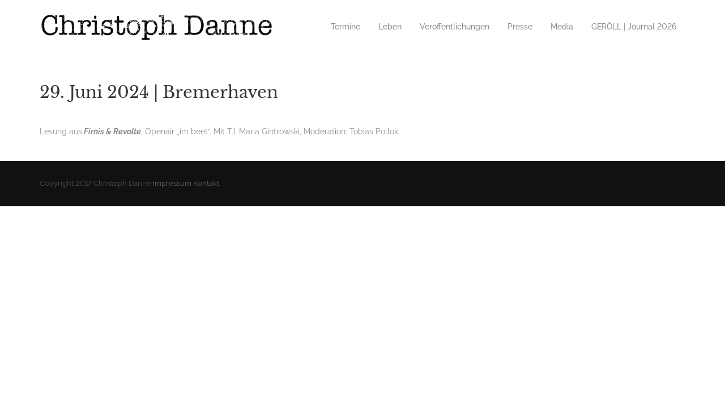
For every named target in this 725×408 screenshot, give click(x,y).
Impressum (172, 183)
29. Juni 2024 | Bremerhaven (159, 92)
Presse (520, 26)
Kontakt (206, 183)
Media (562, 26)
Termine (345, 26)
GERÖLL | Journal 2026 (633, 26)
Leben (390, 26)
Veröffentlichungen (454, 26)
